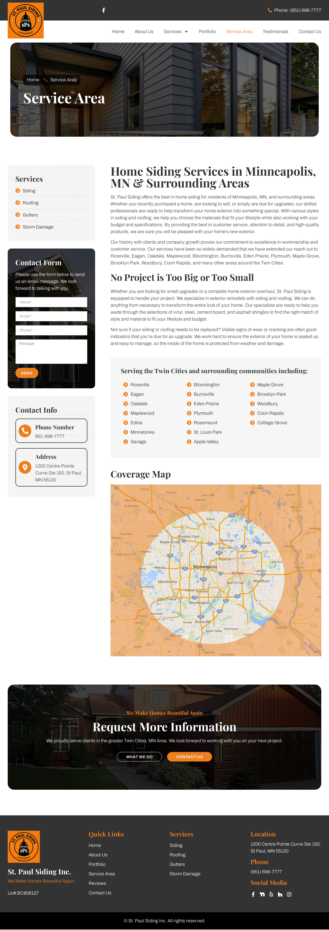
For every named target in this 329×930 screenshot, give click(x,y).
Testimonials (275, 31)
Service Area (239, 31)
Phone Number (54, 427)
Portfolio (207, 31)
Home (118, 31)
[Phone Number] (25, 430)
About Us (144, 31)
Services (176, 31)
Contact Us (310, 31)
